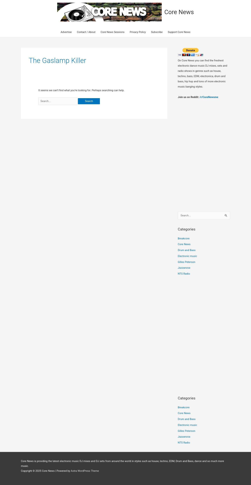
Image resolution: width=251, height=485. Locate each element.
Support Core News (179, 32)
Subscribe (156, 32)
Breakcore (183, 238)
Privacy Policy (138, 32)
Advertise (66, 32)
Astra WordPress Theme (85, 470)
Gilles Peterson (186, 262)
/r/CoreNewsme (209, 97)
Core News (179, 12)
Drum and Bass (187, 250)
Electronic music (187, 256)
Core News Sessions (112, 32)
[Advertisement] (204, 152)
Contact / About (86, 32)
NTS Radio (184, 273)
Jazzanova (184, 267)
